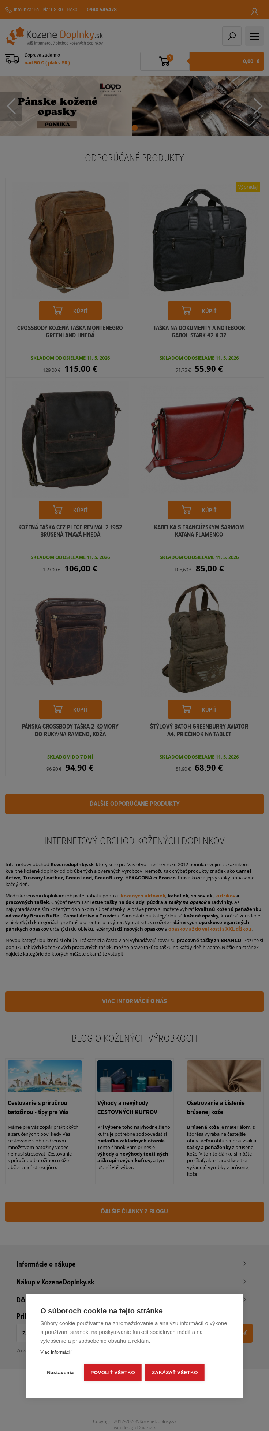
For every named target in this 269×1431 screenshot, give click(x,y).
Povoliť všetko (113, 1372)
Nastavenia (60, 1372)
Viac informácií (55, 1352)
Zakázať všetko (175, 1372)
